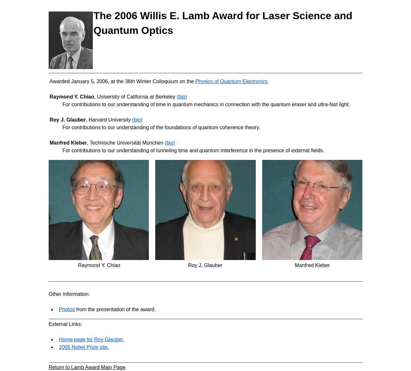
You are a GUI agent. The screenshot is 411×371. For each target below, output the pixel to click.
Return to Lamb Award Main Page (87, 367)
